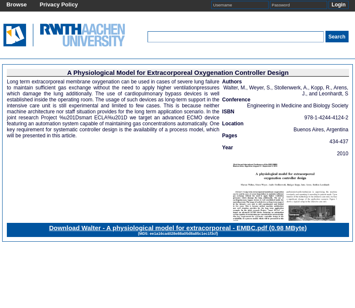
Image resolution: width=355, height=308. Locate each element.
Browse (16, 4)
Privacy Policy (59, 4)
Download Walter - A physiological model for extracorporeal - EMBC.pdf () (178, 227)
